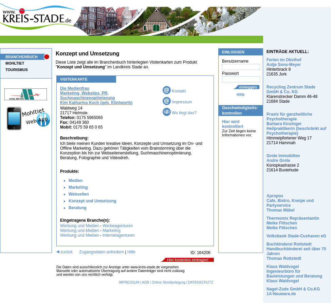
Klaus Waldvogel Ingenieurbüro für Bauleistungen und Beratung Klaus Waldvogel (294, 273)
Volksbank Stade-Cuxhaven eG (296, 236)
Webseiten (79, 194)
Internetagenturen (119, 235)
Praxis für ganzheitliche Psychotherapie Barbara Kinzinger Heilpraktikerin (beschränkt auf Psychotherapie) (296, 124)
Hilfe (241, 94)
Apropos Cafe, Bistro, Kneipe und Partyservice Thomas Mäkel (290, 203)
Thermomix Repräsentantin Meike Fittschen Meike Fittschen (292, 223)
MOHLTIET (14, 63)
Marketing (78, 187)
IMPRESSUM (129, 282)
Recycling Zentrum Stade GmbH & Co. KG (290, 89)
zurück (64, 252)
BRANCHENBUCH (21, 57)
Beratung (78, 207)
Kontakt (174, 91)
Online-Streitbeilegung (168, 282)
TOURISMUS (16, 70)
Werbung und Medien (79, 225)
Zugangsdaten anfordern (101, 252)
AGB (145, 282)
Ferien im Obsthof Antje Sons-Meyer (283, 62)
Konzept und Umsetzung (92, 201)
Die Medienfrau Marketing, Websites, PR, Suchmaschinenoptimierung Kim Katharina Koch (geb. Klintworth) (96, 95)
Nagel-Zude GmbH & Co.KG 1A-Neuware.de (293, 291)
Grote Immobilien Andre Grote (283, 158)
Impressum (177, 102)
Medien (75, 180)
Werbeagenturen (118, 225)
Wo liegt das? (180, 113)
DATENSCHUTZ (200, 282)
